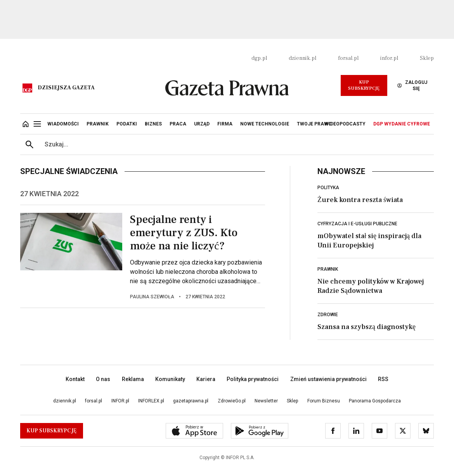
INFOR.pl (120, 401)
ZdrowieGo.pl (232, 401)
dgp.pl (259, 58)
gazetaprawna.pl (190, 401)
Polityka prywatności (253, 379)
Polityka (328, 187)
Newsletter (266, 401)
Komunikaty (170, 379)
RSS (383, 379)
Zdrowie (327, 314)
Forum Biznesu (323, 401)
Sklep (427, 58)
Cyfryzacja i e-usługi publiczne (357, 223)
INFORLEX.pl (151, 401)
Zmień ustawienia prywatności (328, 379)
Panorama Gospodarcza (375, 401)
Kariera (205, 379)
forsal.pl (348, 58)
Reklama (133, 379)
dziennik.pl (302, 58)
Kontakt (75, 379)
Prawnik (327, 269)
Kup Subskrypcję (363, 85)
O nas (103, 379)
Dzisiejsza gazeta (66, 87)
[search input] (236, 144)
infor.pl (389, 58)
